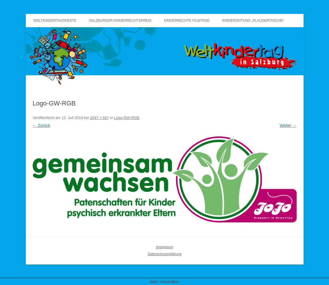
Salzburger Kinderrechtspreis (120, 21)
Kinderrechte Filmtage (186, 21)
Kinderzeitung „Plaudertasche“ (253, 21)
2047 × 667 (99, 118)
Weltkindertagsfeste (55, 21)
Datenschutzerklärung (164, 254)
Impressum (164, 247)
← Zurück (41, 125)
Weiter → (288, 125)
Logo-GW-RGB (126, 118)
